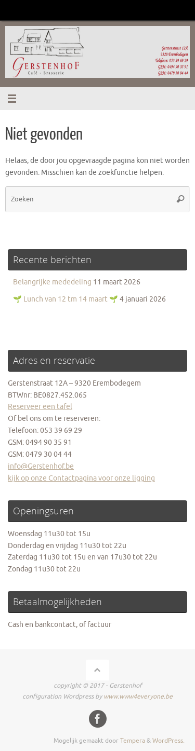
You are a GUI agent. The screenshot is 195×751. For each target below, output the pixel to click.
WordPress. (168, 740)
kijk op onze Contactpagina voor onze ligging (81, 478)
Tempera (132, 740)
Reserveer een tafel (40, 406)
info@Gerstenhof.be (41, 466)
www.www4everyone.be (138, 696)
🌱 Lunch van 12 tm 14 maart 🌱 (65, 299)
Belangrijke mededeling (52, 282)
